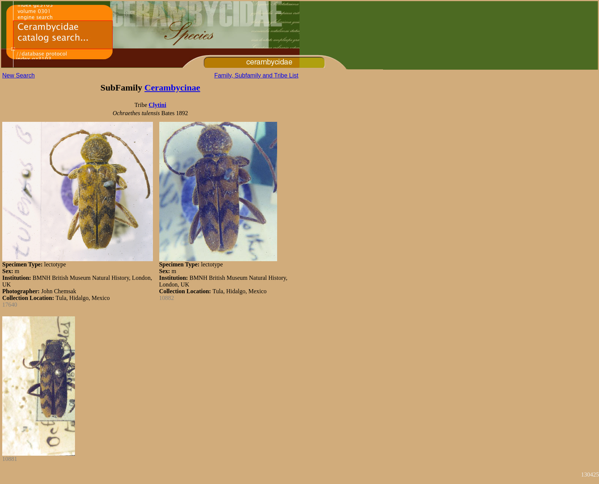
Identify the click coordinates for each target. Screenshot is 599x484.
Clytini (157, 105)
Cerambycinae (172, 87)
